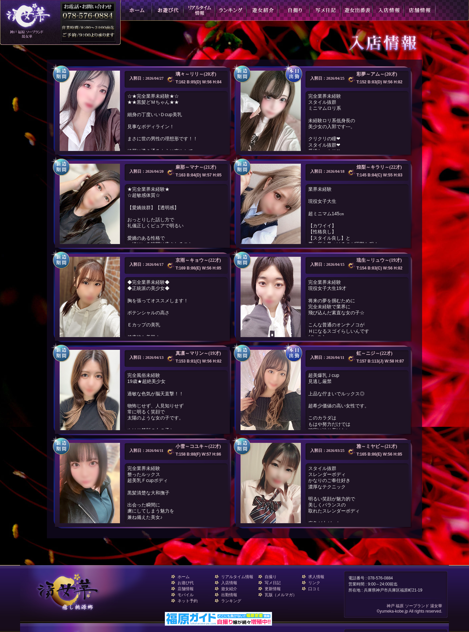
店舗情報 (186, 588)
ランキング (231, 601)
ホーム (184, 576)
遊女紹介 (229, 588)
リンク (314, 582)
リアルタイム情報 (237, 576)
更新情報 (273, 588)
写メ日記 (273, 582)
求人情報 (316, 576)
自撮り (271, 576)
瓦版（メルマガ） (281, 594)
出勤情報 (229, 594)
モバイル (186, 594)
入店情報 (229, 582)
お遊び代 (186, 582)
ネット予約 (188, 601)
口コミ (314, 588)
